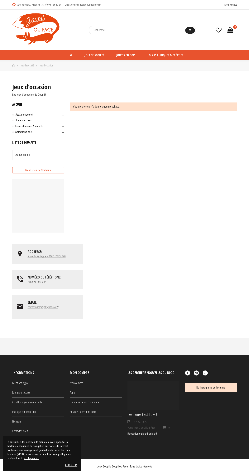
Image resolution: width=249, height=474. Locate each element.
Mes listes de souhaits (38, 170)
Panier (73, 392)
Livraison (16, 421)
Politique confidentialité (24, 412)
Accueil (17, 105)
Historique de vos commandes (85, 402)
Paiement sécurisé (21, 392)
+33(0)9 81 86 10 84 (51, 4)
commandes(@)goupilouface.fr (43, 307)
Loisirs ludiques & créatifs (29, 126)
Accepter (71, 465)
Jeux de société (24, 114)
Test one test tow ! (142, 414)
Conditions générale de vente (27, 402)
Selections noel (23, 131)
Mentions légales (20, 383)
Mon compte (230, 4)
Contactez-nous (20, 431)
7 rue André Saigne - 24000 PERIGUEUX (47, 256)
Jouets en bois (23, 120)
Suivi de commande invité (83, 412)
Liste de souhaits (24, 142)
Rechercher (190, 30)
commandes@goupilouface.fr (86, 4)
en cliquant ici (31, 458)
